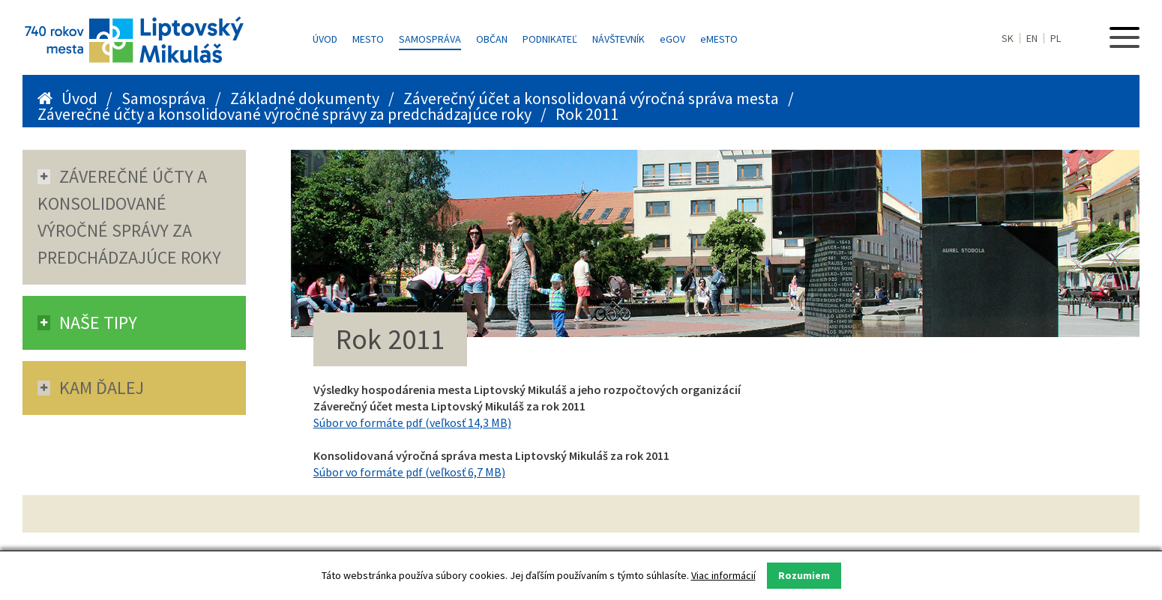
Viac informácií (723, 575)
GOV (672, 39)
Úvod (325, 39)
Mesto (368, 39)
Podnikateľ (550, 39)
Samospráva (430, 39)
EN (1032, 38)
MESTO (719, 39)
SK (1008, 38)
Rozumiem (804, 575)
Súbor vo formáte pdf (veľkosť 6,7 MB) (409, 471)
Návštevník (618, 39)
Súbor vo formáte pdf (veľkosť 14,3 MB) (412, 422)
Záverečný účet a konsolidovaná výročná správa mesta (591, 98)
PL (1055, 38)
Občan (492, 39)
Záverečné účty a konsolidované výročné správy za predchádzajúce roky (284, 113)
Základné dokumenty (304, 98)
